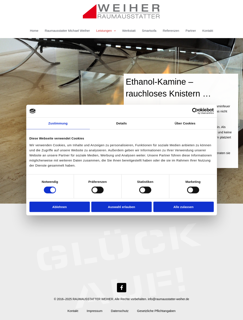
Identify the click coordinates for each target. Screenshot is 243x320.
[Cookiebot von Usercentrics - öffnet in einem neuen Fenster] (195, 111)
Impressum (94, 311)
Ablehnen (59, 206)
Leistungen (106, 30)
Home (34, 30)
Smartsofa (149, 30)
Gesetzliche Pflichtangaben (156, 311)
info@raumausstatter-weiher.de (168, 299)
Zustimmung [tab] (58, 123)
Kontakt (207, 30)
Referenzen (171, 30)
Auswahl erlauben (121, 206)
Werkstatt (129, 30)
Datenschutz (119, 311)
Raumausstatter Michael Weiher (67, 30)
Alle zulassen (183, 206)
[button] (114, 30)
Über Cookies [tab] (185, 123)
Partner (191, 30)
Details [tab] (121, 123)
